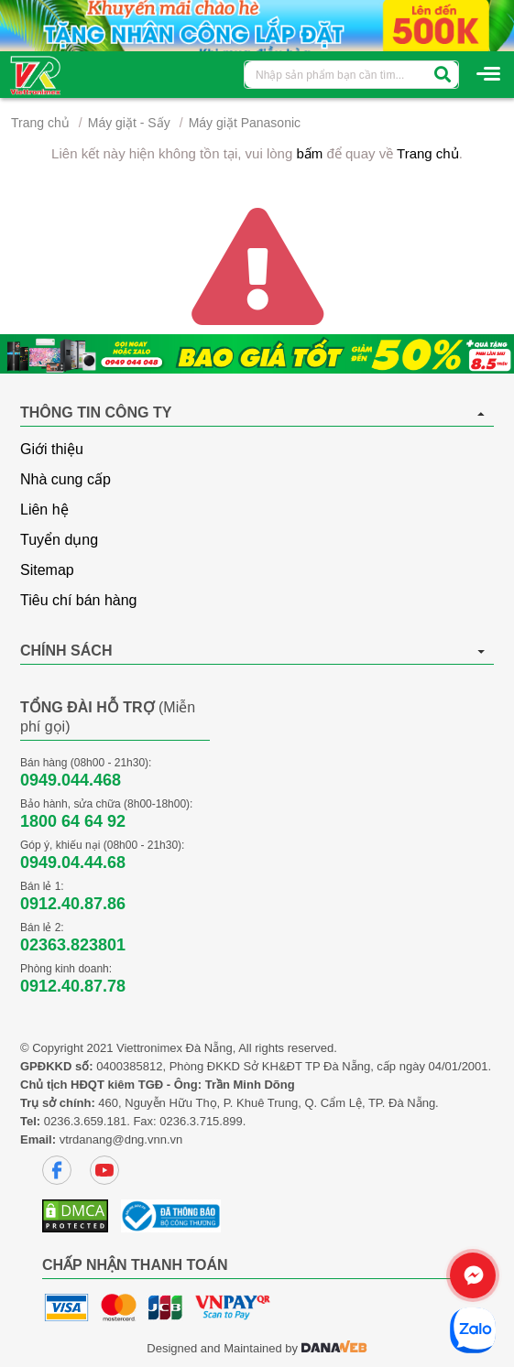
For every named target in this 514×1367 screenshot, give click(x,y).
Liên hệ (44, 509)
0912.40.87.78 (73, 986)
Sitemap (47, 570)
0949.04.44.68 (73, 862)
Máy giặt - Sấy (129, 122)
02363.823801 (73, 945)
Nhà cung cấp (65, 479)
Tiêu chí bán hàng (78, 600)
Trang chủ (40, 122)
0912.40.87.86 (73, 904)
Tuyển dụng (59, 540)
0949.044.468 (70, 780)
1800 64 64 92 (73, 821)
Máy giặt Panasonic (245, 122)
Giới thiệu (51, 449)
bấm (309, 153)
